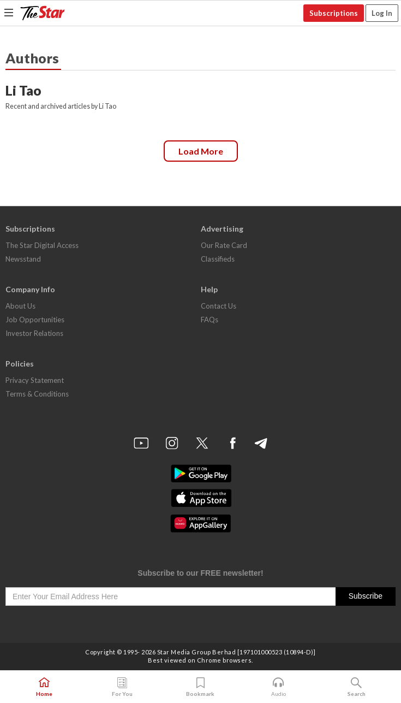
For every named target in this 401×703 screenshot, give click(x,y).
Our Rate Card (224, 245)
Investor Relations (34, 333)
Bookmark (200, 687)
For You (122, 687)
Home (44, 687)
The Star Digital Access (42, 245)
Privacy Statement (34, 380)
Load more (200, 151)
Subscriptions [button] (333, 13)
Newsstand (23, 259)
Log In (382, 13)
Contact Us (218, 306)
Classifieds (218, 259)
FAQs (209, 319)
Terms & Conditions (37, 393)
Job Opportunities (34, 319)
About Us (20, 306)
